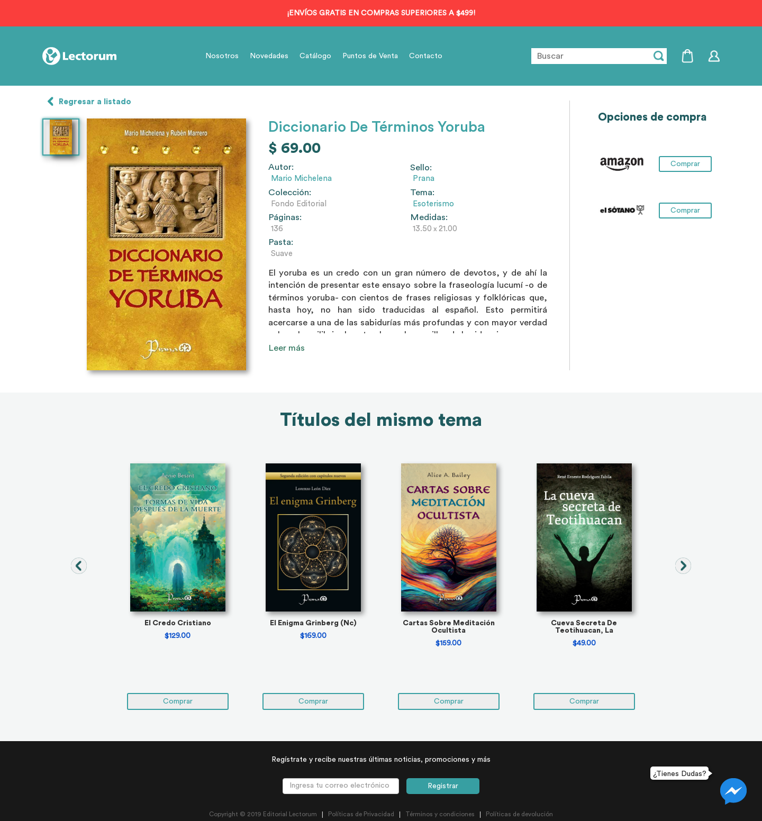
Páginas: (285, 217)
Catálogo (315, 56)
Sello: (421, 167)
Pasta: (280, 242)
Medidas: (429, 217)
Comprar (685, 164)
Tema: (422, 192)
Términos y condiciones (440, 814)
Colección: (289, 192)
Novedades (269, 56)
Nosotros (222, 56)
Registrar (443, 786)
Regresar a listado (95, 102)
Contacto (425, 56)
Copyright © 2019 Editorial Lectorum (263, 814)
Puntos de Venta (370, 56)
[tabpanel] (177, 586)
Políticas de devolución (519, 814)
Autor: (281, 167)
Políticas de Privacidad (361, 814)
